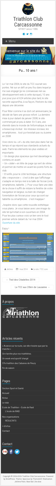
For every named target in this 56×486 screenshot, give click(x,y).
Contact (6, 431)
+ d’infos (6, 426)
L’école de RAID (12, 411)
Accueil (5, 393)
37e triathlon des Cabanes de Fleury (19, 363)
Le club (5, 403)
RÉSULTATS (10, 421)
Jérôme (10, 269)
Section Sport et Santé (13, 388)
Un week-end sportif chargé (15, 358)
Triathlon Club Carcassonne (28, 22)
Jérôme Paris (20, 482)
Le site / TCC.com (40, 269)
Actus (5, 398)
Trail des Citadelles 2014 (20, 279)
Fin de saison (8, 368)
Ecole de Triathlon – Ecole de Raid (18, 407)
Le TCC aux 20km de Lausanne (32, 287)
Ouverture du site (11, 222)
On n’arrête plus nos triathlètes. (17, 354)
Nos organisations (10, 417)
